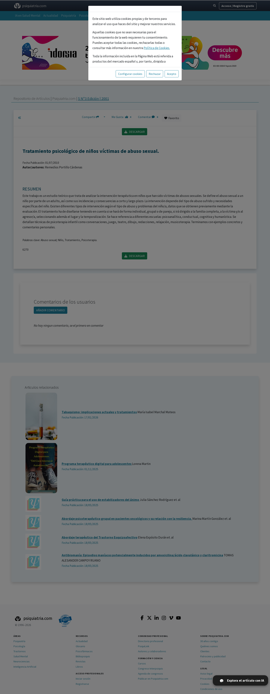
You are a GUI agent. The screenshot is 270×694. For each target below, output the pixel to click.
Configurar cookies (130, 74)
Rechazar (155, 74)
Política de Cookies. (157, 48)
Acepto (171, 74)
